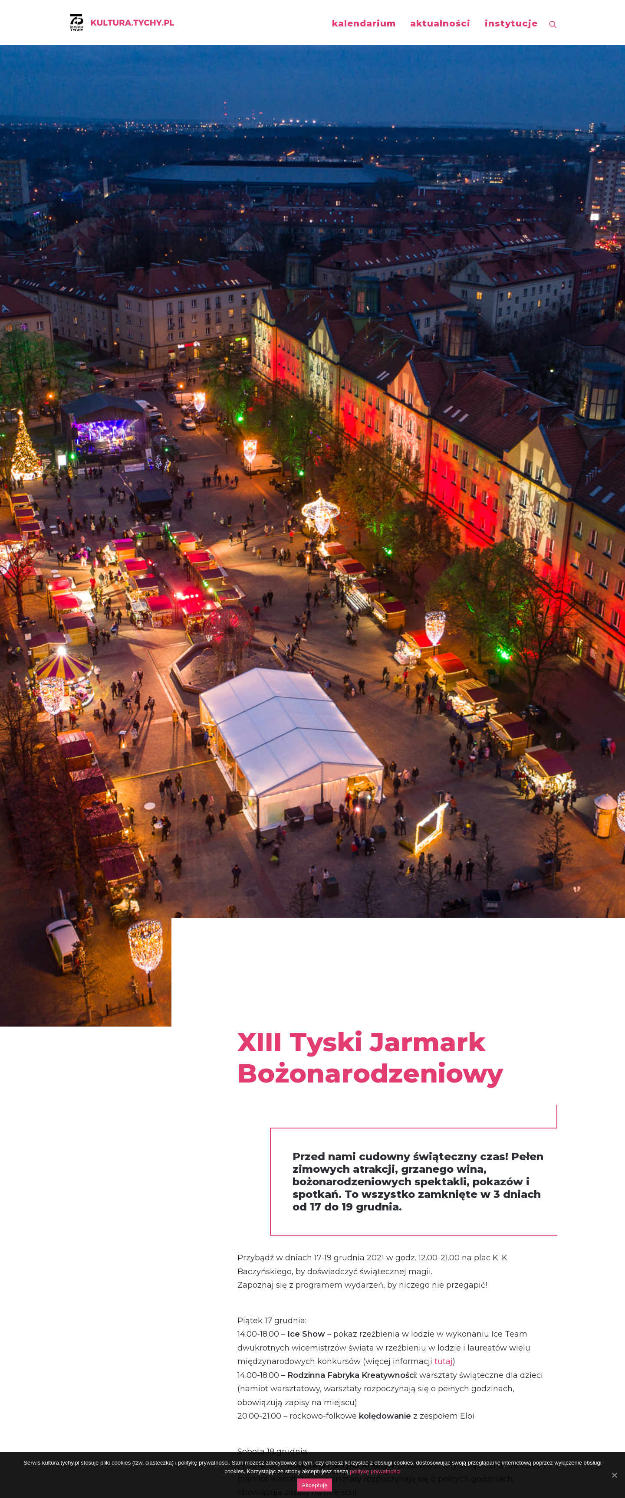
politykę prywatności (375, 1471)
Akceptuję (314, 1485)
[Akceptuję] (614, 1475)
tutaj (443, 531)
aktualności (440, 23)
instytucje (511, 23)
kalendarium (364, 23)
